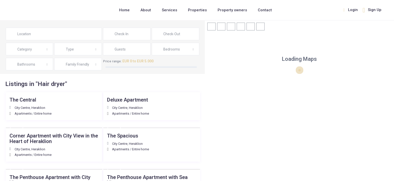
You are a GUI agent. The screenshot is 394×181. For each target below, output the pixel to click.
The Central (23, 100)
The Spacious (122, 136)
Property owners (232, 10)
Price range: (112, 61)
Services (169, 10)
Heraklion (38, 108)
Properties (197, 10)
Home (124, 10)
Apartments (23, 113)
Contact (265, 10)
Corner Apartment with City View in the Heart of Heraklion (54, 138)
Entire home (43, 113)
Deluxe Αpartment (127, 100)
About (145, 10)
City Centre (22, 108)
